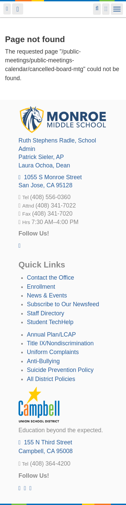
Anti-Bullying (43, 361)
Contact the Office (50, 277)
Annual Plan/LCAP (51, 334)
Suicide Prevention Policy (60, 370)
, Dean (44, 165)
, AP (41, 157)
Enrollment (41, 286)
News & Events (47, 295)
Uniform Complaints (53, 352)
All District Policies (51, 379)
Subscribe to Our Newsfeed (63, 304)
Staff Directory (45, 313)
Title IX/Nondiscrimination (60, 343)
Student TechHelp (50, 322)
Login (7, 9)
